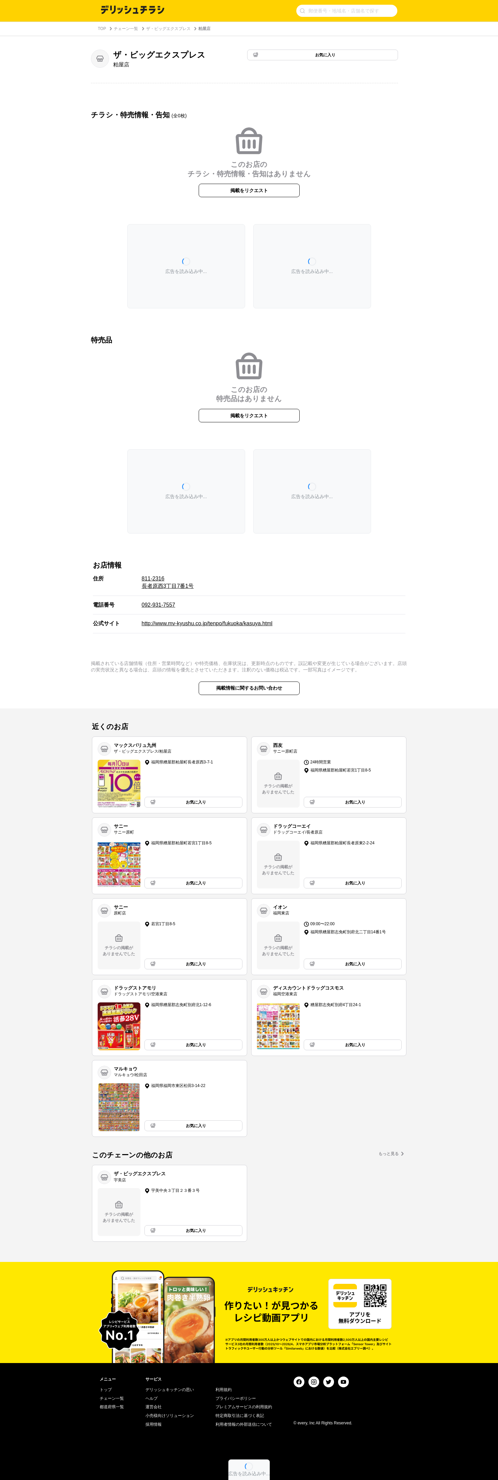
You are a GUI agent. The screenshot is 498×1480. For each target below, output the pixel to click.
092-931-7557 (158, 605)
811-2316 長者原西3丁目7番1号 (168, 582)
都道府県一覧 (112, 1407)
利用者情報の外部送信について (243, 1424)
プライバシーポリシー (235, 1398)
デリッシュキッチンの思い (169, 1389)
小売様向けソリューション (169, 1415)
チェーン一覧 (126, 28)
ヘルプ (151, 1398)
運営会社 (153, 1407)
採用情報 (153, 1424)
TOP (102, 28)
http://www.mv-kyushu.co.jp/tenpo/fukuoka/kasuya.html (207, 623)
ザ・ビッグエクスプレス (168, 28)
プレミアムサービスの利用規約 (243, 1407)
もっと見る (388, 1153)
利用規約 (223, 1389)
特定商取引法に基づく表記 (239, 1415)
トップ (106, 1389)
